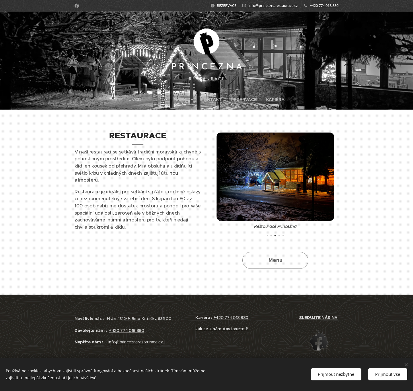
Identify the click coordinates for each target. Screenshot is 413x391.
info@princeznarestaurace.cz (273, 5)
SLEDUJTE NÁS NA (318, 317)
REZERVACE (226, 5)
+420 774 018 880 (324, 5)
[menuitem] (136, 99)
